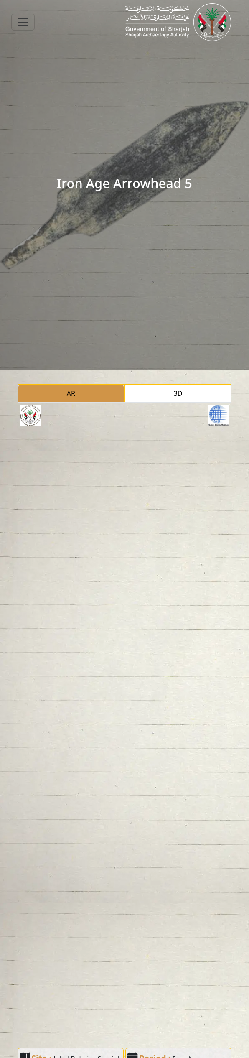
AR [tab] (71, 393)
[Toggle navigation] (23, 22)
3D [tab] (178, 393)
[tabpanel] (124, 720)
